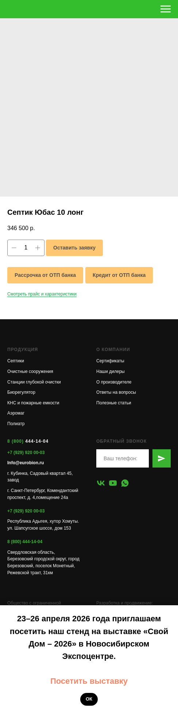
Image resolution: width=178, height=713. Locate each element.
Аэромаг (15, 413)
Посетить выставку (89, 681)
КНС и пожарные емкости (33, 402)
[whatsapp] (124, 483)
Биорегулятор (21, 392)
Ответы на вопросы (116, 392)
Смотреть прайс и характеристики (42, 294)
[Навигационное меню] (165, 9)
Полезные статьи (113, 402)
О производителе (113, 382)
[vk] (100, 483)
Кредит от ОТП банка (119, 275)
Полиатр (15, 423)
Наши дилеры (110, 371)
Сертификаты (110, 360)
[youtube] (112, 483)
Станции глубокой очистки (34, 382)
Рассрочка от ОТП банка (45, 275)
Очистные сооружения (30, 371)
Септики (15, 360)
